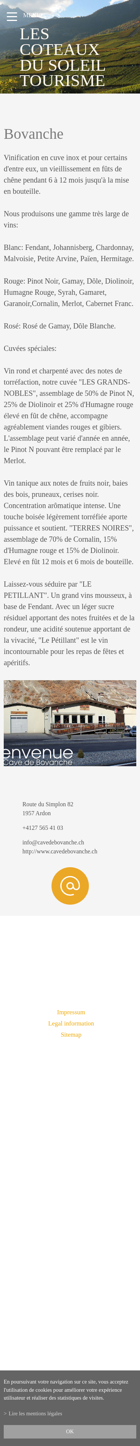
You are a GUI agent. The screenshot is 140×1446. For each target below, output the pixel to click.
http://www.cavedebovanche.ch (59, 851)
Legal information (71, 1023)
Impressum (71, 1012)
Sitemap (71, 1034)
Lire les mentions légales (35, 1413)
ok (70, 1431)
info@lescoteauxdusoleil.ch (70, 1233)
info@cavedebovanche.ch (53, 842)
